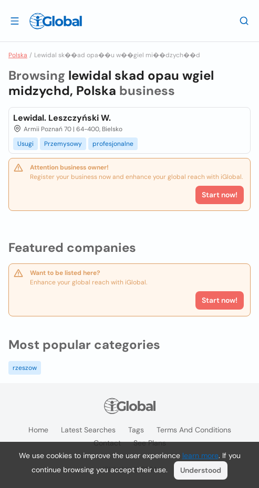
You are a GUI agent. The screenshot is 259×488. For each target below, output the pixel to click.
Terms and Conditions (194, 429)
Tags (136, 429)
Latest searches (88, 429)
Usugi (25, 144)
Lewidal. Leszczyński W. (62, 117)
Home (38, 429)
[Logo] (55, 20)
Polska (17, 55)
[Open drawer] (14, 20)
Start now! (219, 300)
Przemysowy (63, 144)
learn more (200, 455)
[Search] (244, 20)
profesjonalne (112, 144)
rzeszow (25, 368)
